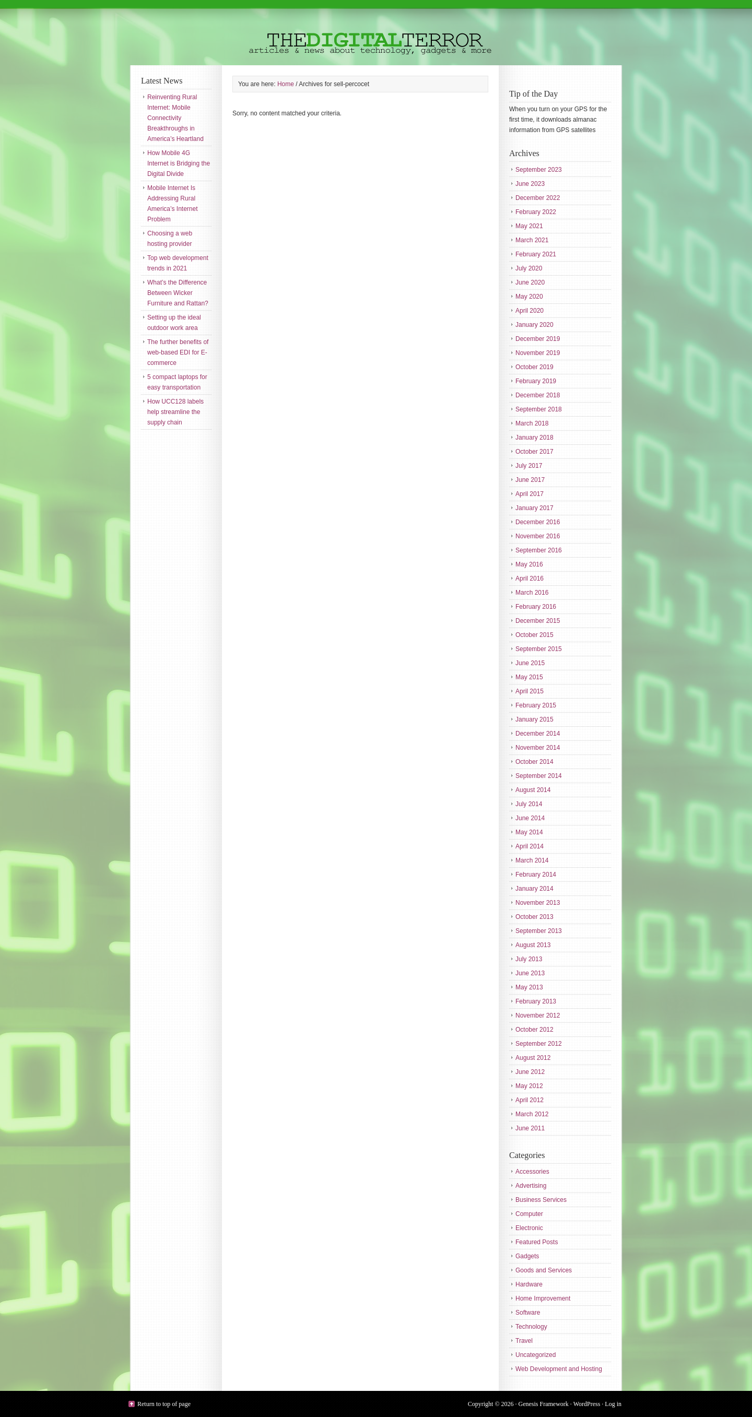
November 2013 (537, 902)
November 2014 (537, 747)
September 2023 (538, 169)
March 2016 (531, 592)
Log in (613, 1404)
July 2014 (528, 804)
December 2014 (537, 733)
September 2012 (538, 1043)
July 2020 (528, 268)
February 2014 (535, 874)
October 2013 (534, 916)
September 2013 (538, 931)
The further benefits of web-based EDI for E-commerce (177, 352)
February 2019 (535, 381)
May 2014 (529, 832)
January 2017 (534, 508)
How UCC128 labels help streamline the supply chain (175, 412)
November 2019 (537, 353)
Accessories (532, 1171)
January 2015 (534, 719)
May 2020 (529, 296)
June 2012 (530, 1072)
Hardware (529, 1284)
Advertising (530, 1185)
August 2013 (532, 945)
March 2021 (531, 240)
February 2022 (535, 212)
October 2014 (534, 761)
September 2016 (538, 550)
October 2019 (534, 367)
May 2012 (529, 1086)
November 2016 (537, 536)
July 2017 (528, 465)
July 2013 (528, 959)
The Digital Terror (376, 32)
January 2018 (534, 437)
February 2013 (535, 1001)
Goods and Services (543, 1270)
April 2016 (529, 578)
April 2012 (529, 1100)
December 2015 (537, 620)
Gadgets (527, 1256)
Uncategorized (535, 1355)
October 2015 (534, 635)
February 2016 (535, 606)
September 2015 (538, 649)
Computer (529, 1214)
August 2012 (532, 1057)
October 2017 (534, 451)
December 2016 (537, 522)
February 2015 (535, 705)
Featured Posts (536, 1242)
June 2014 (530, 818)
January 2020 (534, 324)
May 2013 (529, 987)
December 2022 (537, 198)
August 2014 (532, 790)
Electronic (529, 1228)
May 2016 (529, 564)
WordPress (587, 1404)
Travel (524, 1340)
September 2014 (538, 776)
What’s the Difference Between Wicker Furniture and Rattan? (177, 293)
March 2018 (531, 423)
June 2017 (530, 479)
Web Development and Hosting (558, 1369)
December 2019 (537, 339)
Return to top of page (164, 1404)
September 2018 (538, 409)
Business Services (541, 1199)
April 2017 (529, 494)
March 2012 (531, 1114)
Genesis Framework (544, 1404)
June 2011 (530, 1128)
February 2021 (535, 254)
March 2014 (531, 860)
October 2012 (534, 1029)
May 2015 (529, 677)
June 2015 (530, 663)
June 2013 (530, 973)
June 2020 (530, 282)
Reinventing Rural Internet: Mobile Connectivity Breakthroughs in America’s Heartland (175, 118)
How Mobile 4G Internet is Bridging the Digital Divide (178, 163)
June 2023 (530, 183)
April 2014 (529, 846)
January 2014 (534, 888)
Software (527, 1312)
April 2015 (529, 691)
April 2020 (529, 310)
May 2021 (529, 226)
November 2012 (537, 1015)
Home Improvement (542, 1298)
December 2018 (537, 395)
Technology (531, 1326)
